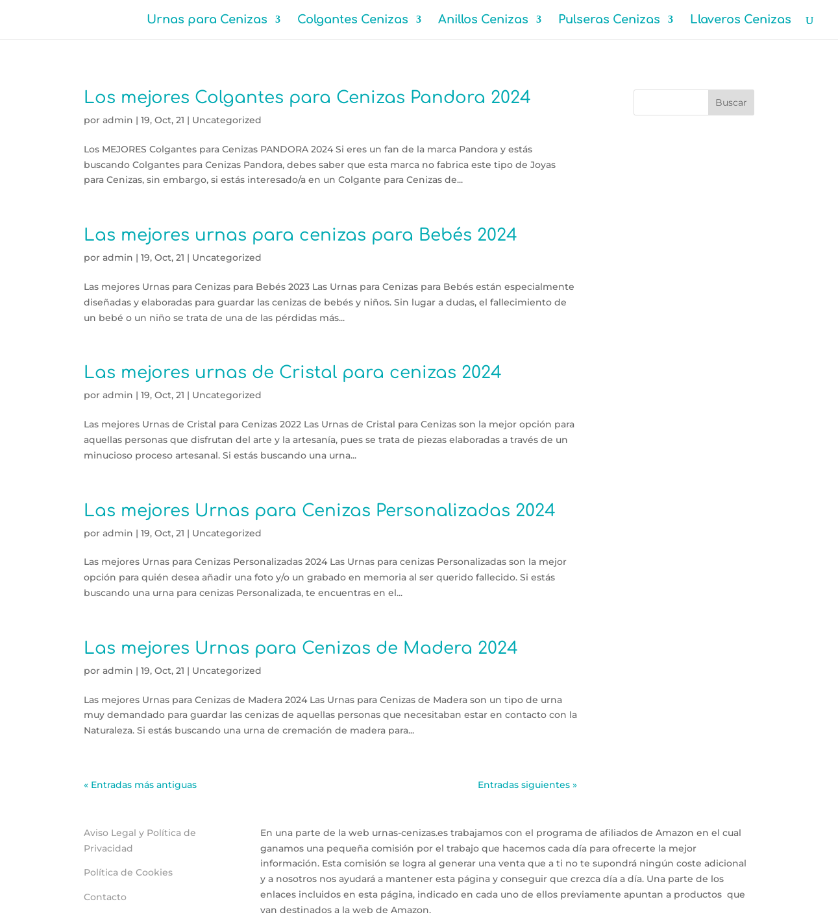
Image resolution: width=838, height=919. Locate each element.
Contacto (105, 897)
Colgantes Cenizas (352, 20)
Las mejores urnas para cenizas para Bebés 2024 (300, 235)
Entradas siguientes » (527, 785)
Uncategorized (227, 120)
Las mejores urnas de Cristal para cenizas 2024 (293, 372)
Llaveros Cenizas (740, 20)
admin (118, 120)
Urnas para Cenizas (207, 20)
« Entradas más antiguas (140, 785)
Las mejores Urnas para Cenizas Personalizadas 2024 (320, 510)
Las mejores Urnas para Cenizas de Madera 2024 (301, 648)
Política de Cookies (128, 872)
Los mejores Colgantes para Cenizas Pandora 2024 (307, 97)
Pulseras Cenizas (609, 20)
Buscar (731, 102)
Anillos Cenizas (483, 20)
